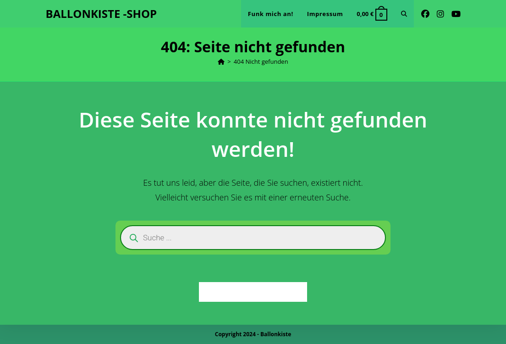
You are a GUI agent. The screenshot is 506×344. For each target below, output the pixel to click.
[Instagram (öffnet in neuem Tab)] (440, 14)
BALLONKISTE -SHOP (101, 13)
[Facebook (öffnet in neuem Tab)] (425, 14)
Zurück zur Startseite (253, 292)
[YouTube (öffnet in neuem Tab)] (456, 14)
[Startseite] (221, 61)
